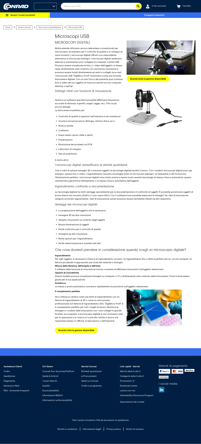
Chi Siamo (47, 366)
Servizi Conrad (88, 366)
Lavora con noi (127, 390)
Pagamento (9, 381)
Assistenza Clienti (13, 366)
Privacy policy (113, 429)
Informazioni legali (92, 429)
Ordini (7, 371)
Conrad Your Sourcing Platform (58, 371)
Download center (128, 385)
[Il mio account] (156, 6)
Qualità (46, 385)
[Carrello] (184, 6)
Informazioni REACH (52, 395)
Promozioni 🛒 (127, 381)
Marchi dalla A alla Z (130, 371)
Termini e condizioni (67, 429)
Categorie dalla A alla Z (132, 376)
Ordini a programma (91, 385)
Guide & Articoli (50, 376)
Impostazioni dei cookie (132, 402)
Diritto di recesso (135, 429)
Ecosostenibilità (50, 390)
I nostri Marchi (49, 381)
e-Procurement (89, 376)
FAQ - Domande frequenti (16, 390)
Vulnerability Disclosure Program (136, 395)
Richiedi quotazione (91, 371)
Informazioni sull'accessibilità (57, 400)
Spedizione (9, 376)
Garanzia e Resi (11, 385)
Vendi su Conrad (89, 381)
